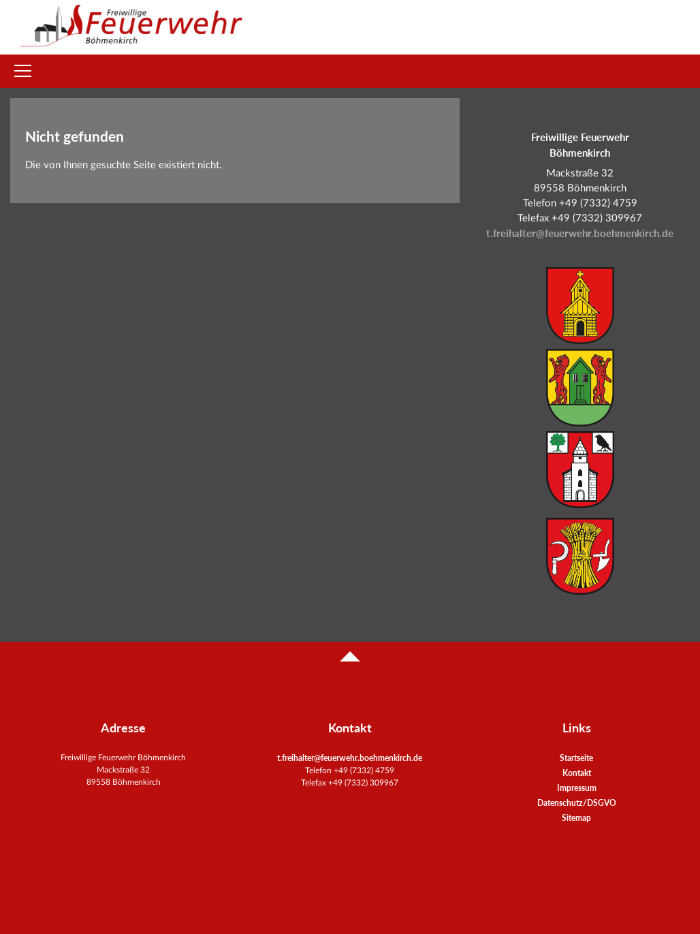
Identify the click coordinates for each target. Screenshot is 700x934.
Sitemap (576, 818)
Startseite (576, 758)
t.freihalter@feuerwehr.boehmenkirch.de (579, 233)
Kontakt (576, 773)
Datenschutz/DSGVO (576, 803)
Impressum (576, 788)
